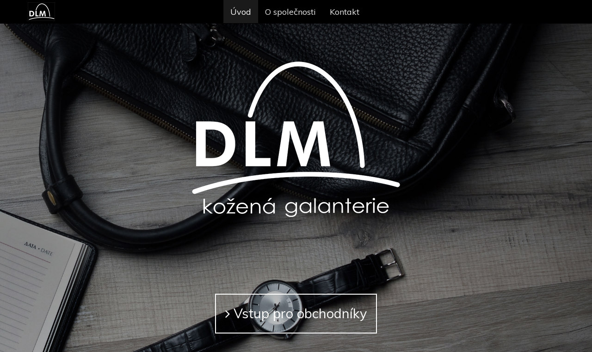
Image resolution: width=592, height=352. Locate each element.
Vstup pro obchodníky (296, 313)
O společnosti (290, 11)
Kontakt (344, 11)
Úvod (240, 11)
